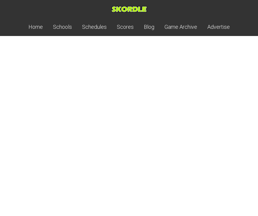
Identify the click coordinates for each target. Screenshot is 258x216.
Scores (125, 27)
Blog (149, 27)
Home (35, 27)
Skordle (129, 9)
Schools (62, 27)
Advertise (218, 27)
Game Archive (181, 27)
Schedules (94, 27)
